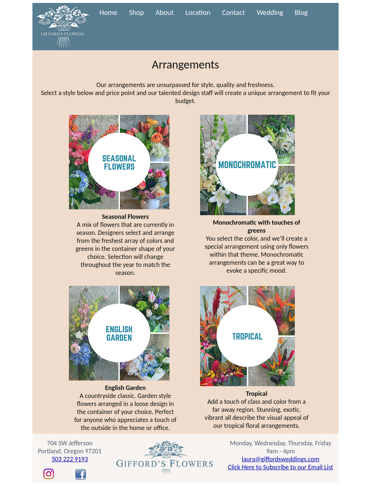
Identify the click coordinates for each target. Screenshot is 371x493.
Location (198, 12)
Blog (301, 12)
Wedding (270, 12)
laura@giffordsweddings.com (280, 459)
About (165, 12)
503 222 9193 (70, 459)
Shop (136, 12)
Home (108, 12)
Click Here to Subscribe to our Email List (280, 467)
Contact (233, 12)
